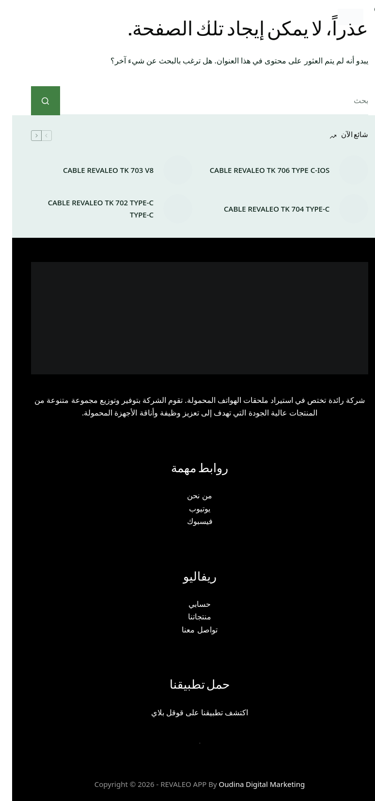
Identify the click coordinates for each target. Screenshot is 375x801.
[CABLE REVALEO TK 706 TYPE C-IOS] (341, 170)
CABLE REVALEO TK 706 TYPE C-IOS (257, 170)
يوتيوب (187, 508)
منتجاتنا (187, 616)
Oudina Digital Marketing (250, 784)
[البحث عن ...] (202, 100)
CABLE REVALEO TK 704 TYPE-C (264, 209)
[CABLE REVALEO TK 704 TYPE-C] (341, 208)
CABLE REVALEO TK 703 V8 (96, 170)
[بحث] (176, 17)
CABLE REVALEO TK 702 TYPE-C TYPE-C (88, 208)
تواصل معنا (187, 629)
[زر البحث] (33, 100)
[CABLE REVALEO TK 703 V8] (165, 170)
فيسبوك (188, 521)
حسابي (187, 604)
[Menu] (28, 17)
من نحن (187, 495)
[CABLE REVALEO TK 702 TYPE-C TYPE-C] (165, 208)
